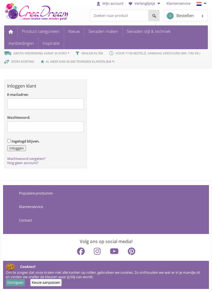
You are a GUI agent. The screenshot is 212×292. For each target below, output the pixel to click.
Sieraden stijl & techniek (149, 31)
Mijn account (110, 3)
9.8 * (110, 61)
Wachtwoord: (18, 117)
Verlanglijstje (145, 3)
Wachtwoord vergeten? (26, 158)
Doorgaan (15, 282)
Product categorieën (41, 31)
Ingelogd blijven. (23, 141)
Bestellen (180, 15)
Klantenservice (178, 3)
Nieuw (74, 31)
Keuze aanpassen (46, 282)
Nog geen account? (23, 162)
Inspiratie (51, 43)
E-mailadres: (18, 94)
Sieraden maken (103, 31)
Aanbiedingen (21, 43)
